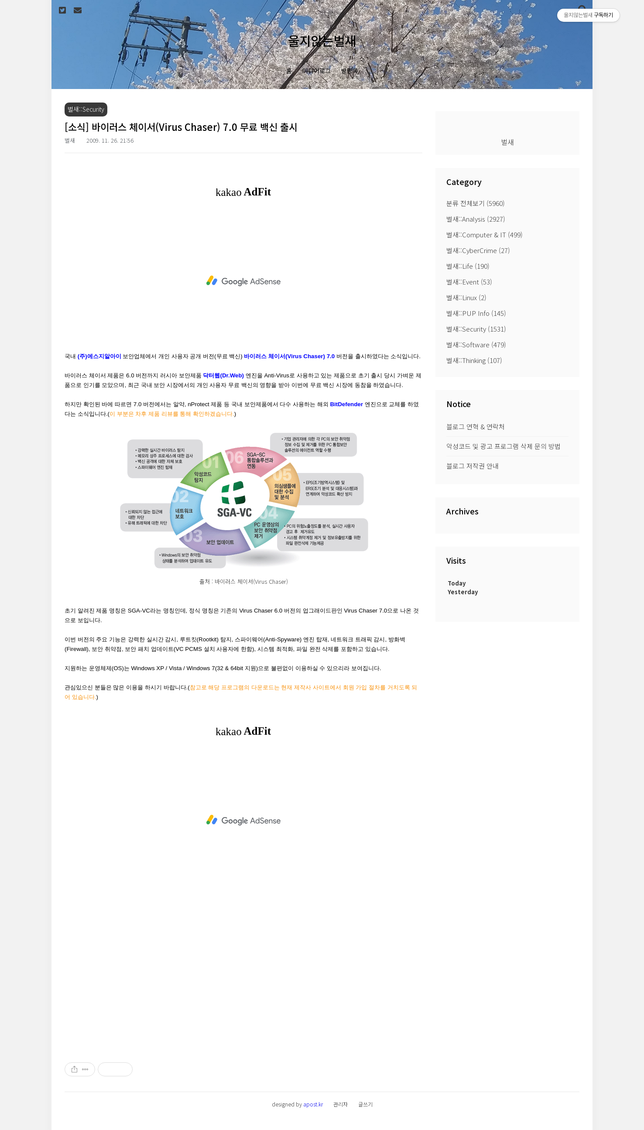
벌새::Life (468, 266)
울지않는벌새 (322, 40)
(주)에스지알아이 (99, 356)
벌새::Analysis (475, 218)
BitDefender (346, 404)
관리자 (340, 1104)
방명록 (349, 70)
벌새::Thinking (474, 360)
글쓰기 (365, 1104)
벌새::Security (476, 328)
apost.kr (313, 1104)
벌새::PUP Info (476, 313)
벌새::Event (469, 281)
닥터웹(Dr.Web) (223, 375)
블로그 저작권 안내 (472, 465)
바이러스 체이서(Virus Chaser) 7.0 (289, 356)
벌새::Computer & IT (484, 234)
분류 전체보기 (475, 203)
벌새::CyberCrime (478, 250)
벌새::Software (476, 344)
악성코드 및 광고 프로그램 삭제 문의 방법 (503, 446)
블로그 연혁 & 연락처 (475, 426)
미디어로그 (316, 70)
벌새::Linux (466, 297)
